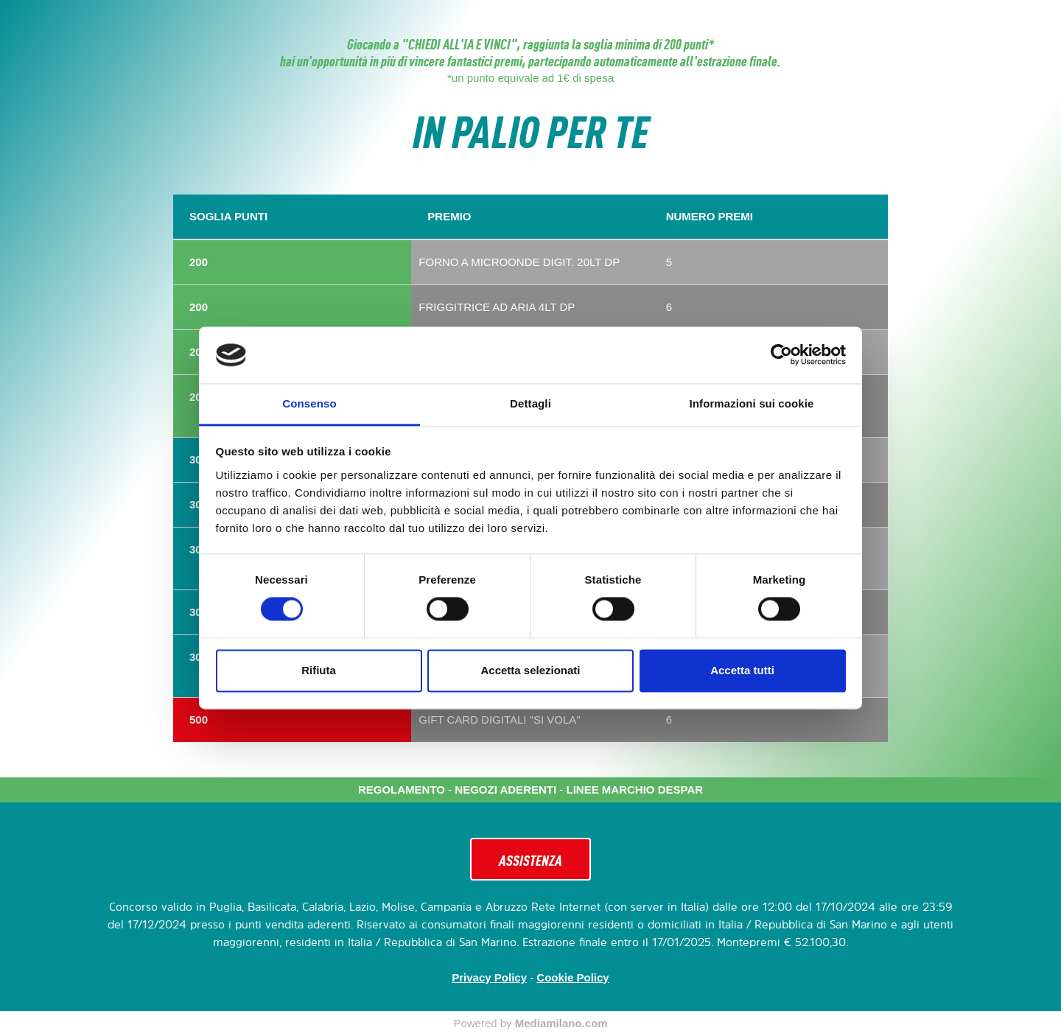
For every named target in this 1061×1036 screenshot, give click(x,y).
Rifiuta (318, 670)
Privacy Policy (489, 977)
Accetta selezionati (530, 670)
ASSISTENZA (530, 859)
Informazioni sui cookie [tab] (752, 403)
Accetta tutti (742, 670)
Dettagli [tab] (530, 403)
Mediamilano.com (561, 1023)
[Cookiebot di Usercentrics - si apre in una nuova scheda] (781, 355)
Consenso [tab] (309, 403)
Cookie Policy (572, 977)
